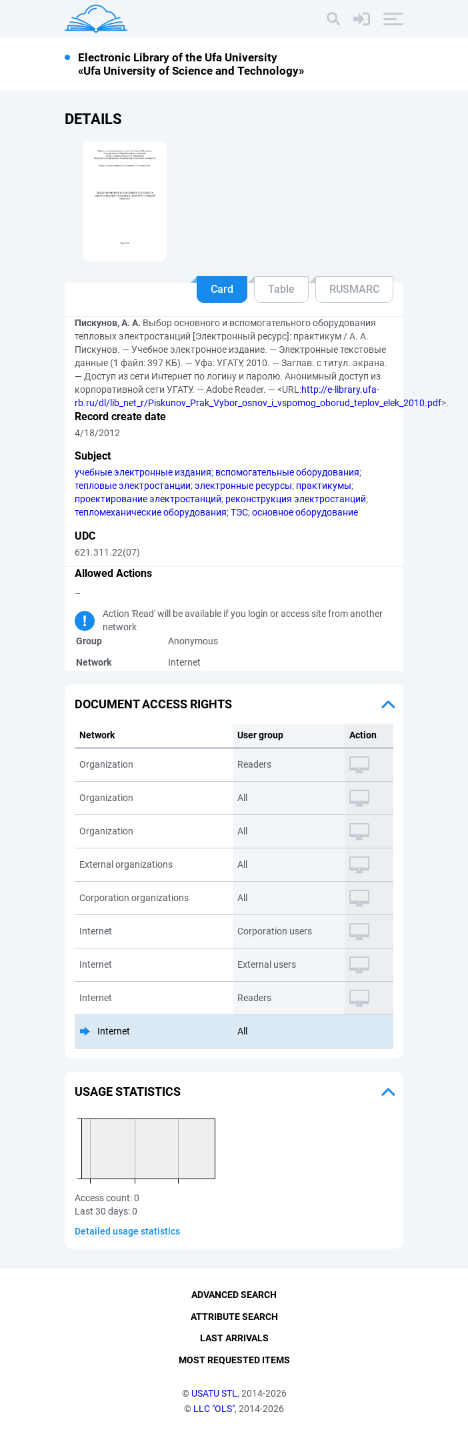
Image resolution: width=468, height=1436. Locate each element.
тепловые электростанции (133, 485)
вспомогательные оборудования (287, 472)
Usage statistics (128, 1092)
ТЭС (239, 512)
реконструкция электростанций (295, 499)
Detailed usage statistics (127, 1231)
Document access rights (153, 704)
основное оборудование (305, 512)
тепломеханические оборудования (151, 512)
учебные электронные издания (143, 472)
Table (281, 289)
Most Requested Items (234, 1360)
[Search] (333, 18)
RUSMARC (354, 289)
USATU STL (214, 1393)
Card (222, 289)
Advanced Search (234, 1294)
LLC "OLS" (214, 1408)
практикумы (323, 485)
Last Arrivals (234, 1338)
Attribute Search (234, 1316)
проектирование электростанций (148, 499)
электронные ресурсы (243, 485)
